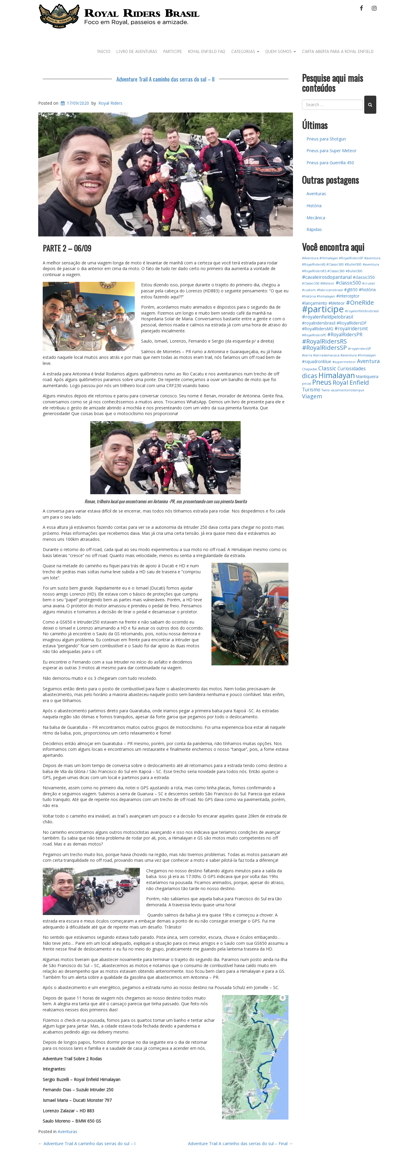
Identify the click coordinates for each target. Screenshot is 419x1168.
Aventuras (67, 1131)
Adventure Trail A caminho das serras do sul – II (165, 79)
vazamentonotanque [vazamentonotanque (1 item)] (347, 390)
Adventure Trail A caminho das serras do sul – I (86, 1143)
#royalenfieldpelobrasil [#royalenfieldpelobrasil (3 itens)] (327, 316)
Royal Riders (110, 103)
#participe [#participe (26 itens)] (323, 309)
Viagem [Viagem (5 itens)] (312, 396)
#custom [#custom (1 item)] (309, 290)
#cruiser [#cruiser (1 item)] (368, 283)
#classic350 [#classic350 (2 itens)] (364, 277)
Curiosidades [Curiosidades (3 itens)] (351, 368)
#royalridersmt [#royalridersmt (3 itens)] (351, 328)
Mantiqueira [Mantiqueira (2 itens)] (367, 376)
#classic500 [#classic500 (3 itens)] (348, 282)
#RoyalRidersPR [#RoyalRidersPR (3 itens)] (344, 334)
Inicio (103, 51)
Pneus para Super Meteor (331, 150)
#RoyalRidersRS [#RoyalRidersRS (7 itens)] (324, 341)
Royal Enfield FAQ (206, 51)
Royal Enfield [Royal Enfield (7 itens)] (351, 382)
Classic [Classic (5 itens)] (327, 368)
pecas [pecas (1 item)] (306, 383)
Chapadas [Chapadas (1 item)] (309, 369)
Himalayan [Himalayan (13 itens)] (337, 375)
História (314, 205)
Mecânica (316, 217)
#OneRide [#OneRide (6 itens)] (360, 302)
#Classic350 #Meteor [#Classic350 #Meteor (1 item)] (318, 283)
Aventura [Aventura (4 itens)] (368, 361)
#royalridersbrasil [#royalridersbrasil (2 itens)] (318, 323)
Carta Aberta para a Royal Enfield (338, 51)
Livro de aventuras (136, 51)
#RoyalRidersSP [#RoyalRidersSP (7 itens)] (324, 347)
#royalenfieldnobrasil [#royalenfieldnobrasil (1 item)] (362, 311)
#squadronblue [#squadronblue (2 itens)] (316, 361)
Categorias (245, 51)
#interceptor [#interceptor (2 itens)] (347, 296)
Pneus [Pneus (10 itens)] (321, 382)
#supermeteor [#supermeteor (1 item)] (344, 362)
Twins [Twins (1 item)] (326, 390)
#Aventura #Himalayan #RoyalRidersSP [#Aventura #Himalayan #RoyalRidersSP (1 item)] (332, 258)
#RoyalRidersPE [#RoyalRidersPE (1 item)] (314, 335)
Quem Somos (280, 51)
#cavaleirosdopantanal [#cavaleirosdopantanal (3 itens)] (327, 277)
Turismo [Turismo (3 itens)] (311, 389)
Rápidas (314, 229)
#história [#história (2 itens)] (367, 289)
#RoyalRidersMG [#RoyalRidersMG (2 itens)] (317, 328)
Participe (172, 51)
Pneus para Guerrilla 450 (330, 162)
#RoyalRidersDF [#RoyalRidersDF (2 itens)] (352, 323)
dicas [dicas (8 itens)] (309, 375)
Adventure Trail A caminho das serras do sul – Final (240, 1143)
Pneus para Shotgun (326, 139)
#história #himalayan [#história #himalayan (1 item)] (318, 296)
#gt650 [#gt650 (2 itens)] (351, 289)
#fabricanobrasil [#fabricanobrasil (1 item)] (330, 290)
